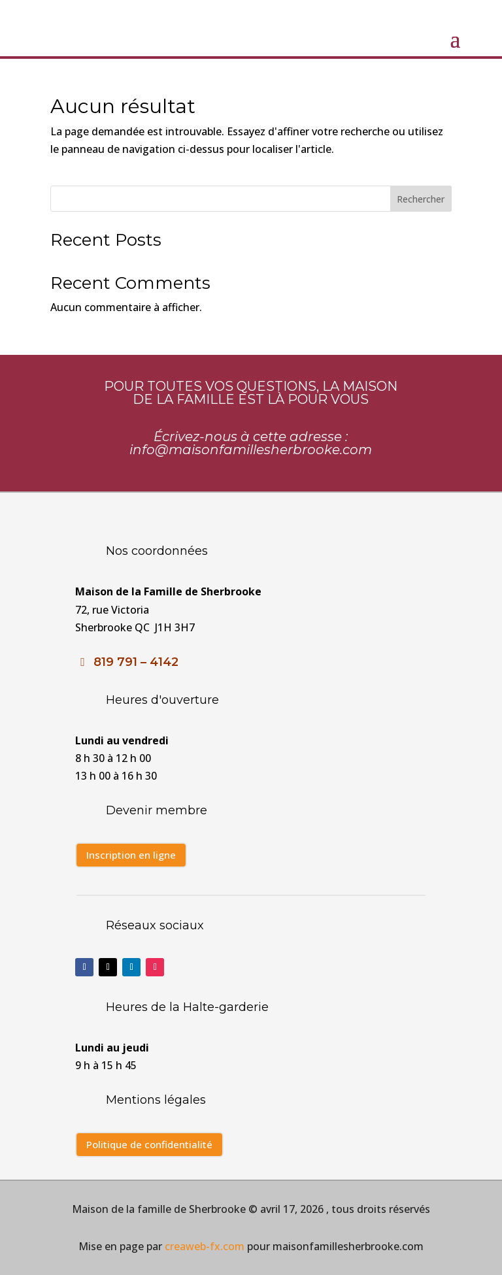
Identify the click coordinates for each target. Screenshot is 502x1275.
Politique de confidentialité (149, 1144)
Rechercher (420, 199)
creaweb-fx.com (203, 1246)
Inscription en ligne (131, 854)
